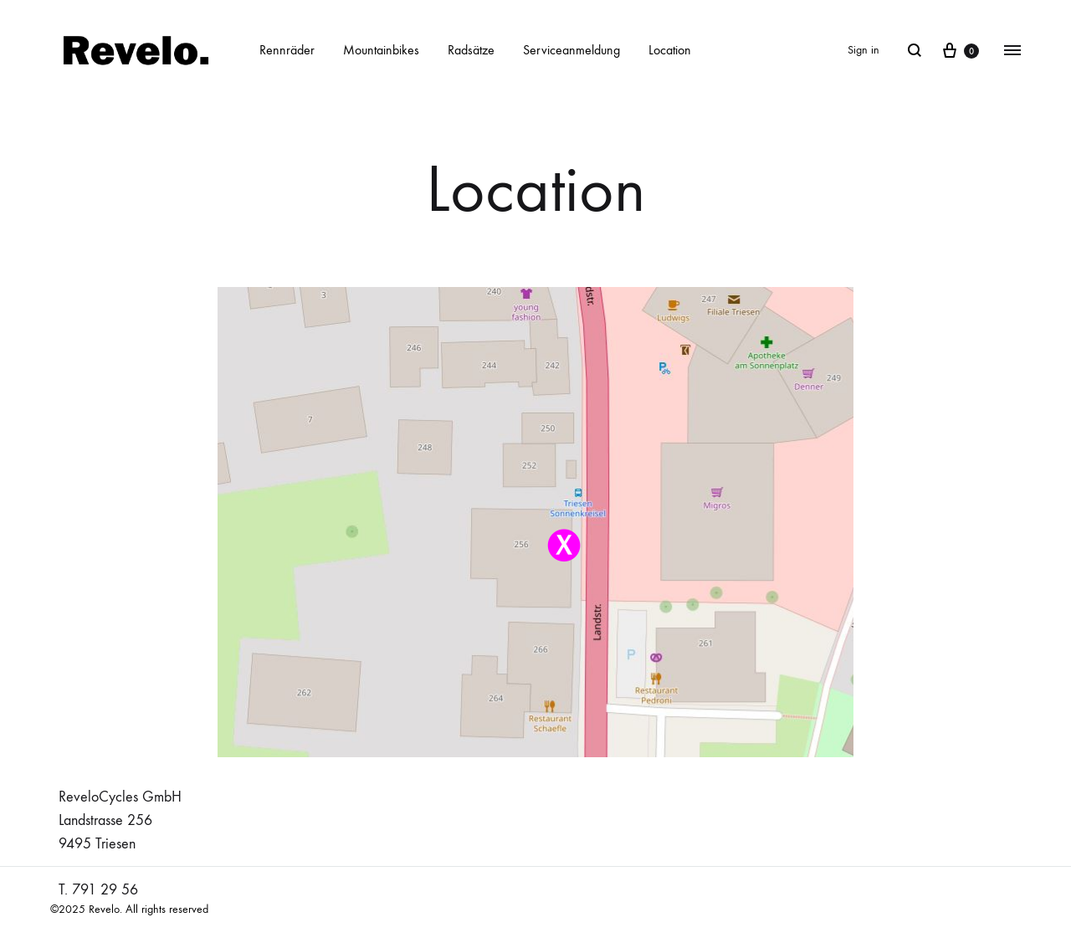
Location (669, 50)
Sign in (863, 50)
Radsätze (471, 50)
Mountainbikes (381, 50)
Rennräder (287, 50)
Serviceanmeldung (571, 50)
